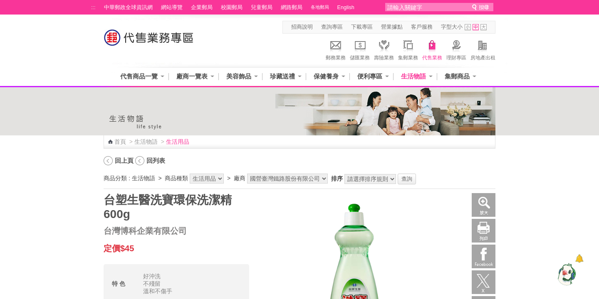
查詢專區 (332, 27)
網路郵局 (291, 7)
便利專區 (369, 76)
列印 (483, 231)
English (345, 7)
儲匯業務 (360, 49)
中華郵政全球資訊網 (128, 7)
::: (93, 7)
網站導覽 (172, 7)
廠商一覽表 (192, 76)
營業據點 (392, 27)
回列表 (155, 160)
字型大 (483, 27)
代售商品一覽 (139, 76)
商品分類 (115, 178)
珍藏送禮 (282, 76)
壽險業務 (384, 49)
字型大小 (452, 27)
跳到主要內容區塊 (4, 4)
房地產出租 (482, 49)
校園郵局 (232, 7)
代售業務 (432, 49)
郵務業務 (336, 49)
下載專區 (362, 27)
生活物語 (413, 76)
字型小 (468, 27)
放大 (483, 205)
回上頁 (124, 160)
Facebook (483, 256)
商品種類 (176, 178)
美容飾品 (238, 76)
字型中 (476, 27)
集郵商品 (457, 76)
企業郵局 (202, 7)
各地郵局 (320, 7)
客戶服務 (422, 27)
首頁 (120, 141)
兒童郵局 (261, 7)
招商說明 (302, 27)
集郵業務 (408, 49)
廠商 (239, 178)
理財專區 (456, 49)
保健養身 (326, 76)
